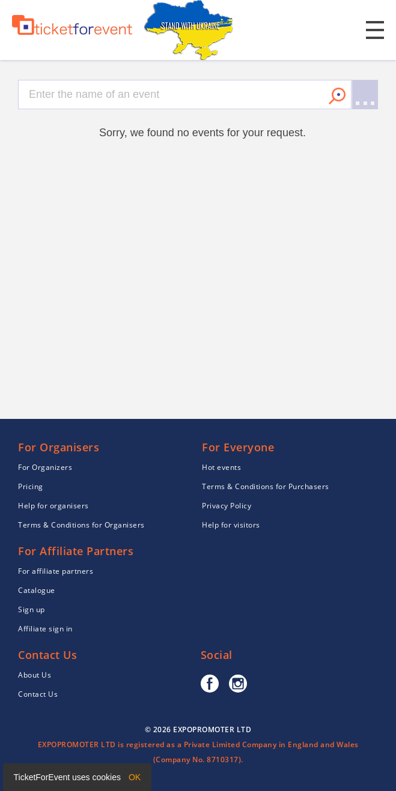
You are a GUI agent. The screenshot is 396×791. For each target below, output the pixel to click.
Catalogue (36, 590)
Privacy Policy (226, 506)
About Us (34, 675)
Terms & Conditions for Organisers (81, 525)
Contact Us (38, 694)
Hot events (221, 467)
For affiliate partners (55, 571)
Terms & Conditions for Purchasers (265, 486)
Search (337, 96)
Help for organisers (53, 506)
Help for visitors (231, 525)
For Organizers (45, 467)
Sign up (31, 609)
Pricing (30, 486)
